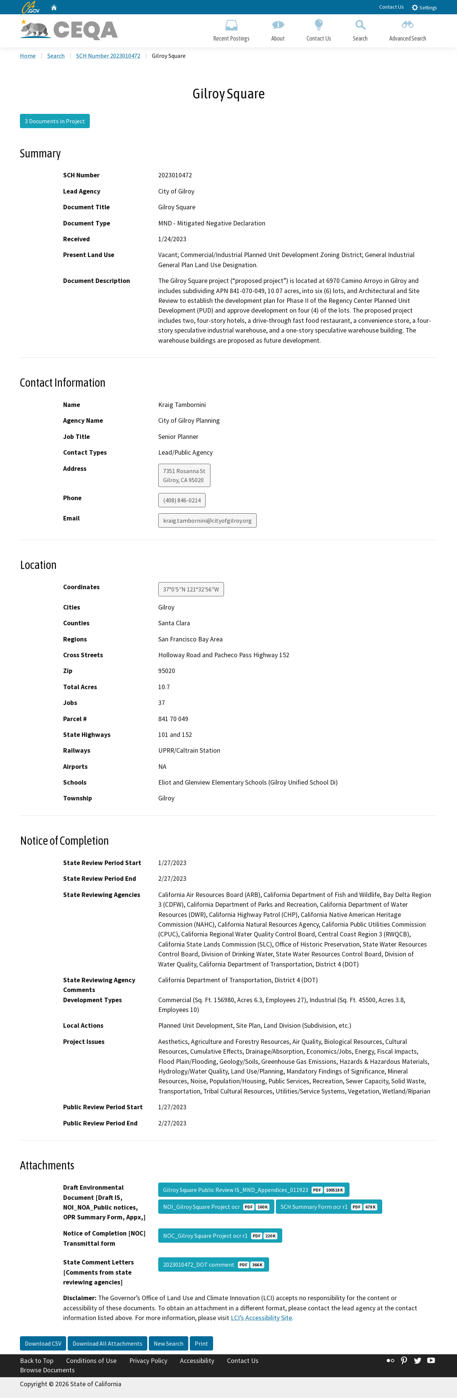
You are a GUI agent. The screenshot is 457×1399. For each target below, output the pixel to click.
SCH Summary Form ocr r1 (329, 1207)
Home (28, 56)
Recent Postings (231, 29)
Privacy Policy (148, 1362)
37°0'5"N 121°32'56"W (191, 590)
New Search (168, 1344)
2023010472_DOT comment (213, 1265)
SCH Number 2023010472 (108, 56)
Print (201, 1344)
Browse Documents (47, 1371)
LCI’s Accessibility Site (261, 1319)
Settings (424, 7)
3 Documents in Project (55, 122)
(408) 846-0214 (182, 501)
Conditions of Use (91, 1362)
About (278, 29)
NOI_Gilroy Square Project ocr (216, 1207)
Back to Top (36, 1362)
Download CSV (43, 1344)
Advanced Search (407, 29)
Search (360, 29)
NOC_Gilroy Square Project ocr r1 (220, 1236)
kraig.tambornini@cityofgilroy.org (207, 521)
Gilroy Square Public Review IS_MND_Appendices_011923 (254, 1191)
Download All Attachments (107, 1344)
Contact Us (391, 6)
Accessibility (197, 1362)
